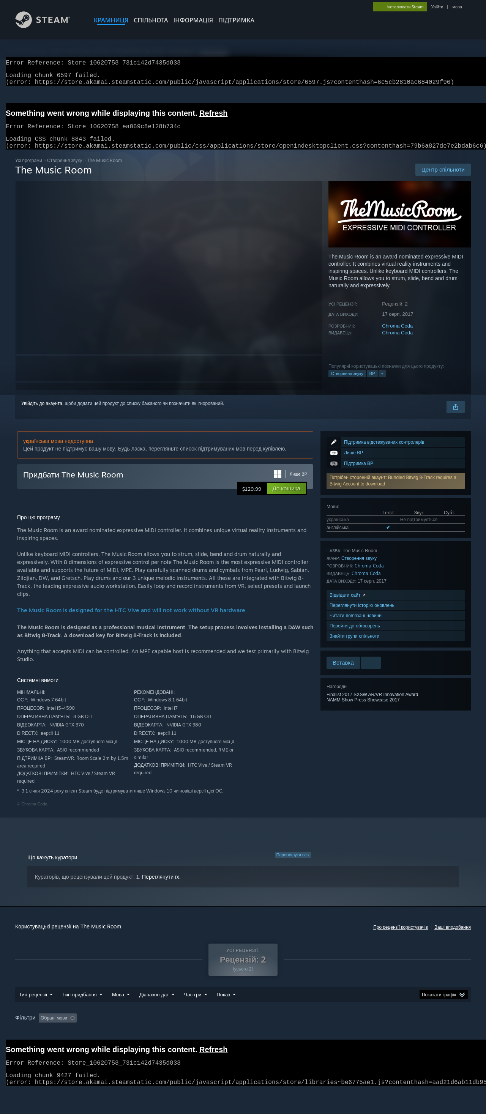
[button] (286, 498)
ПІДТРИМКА (236, 20)
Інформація (193, 20)
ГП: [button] (416, 1032)
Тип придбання (79, 1009)
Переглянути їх (160, 886)
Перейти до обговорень (355, 635)
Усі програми (28, 169)
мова (457, 6)
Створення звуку (64, 169)
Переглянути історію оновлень (362, 614)
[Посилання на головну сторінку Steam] (48, 26)
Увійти (437, 6)
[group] (243, 1037)
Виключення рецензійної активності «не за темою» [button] (152, 1032)
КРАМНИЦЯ (111, 20)
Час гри (193, 1009)
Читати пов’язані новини (356, 624)
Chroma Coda (397, 335)
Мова (118, 1009)
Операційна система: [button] (353, 1032)
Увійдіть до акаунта (41, 412)
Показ (223, 1009)
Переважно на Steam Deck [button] (289, 1032)
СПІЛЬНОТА (151, 20)
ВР (372, 382)
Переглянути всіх (292, 864)
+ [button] (382, 382)
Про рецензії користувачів (400, 936)
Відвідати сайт (348, 604)
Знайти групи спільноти (354, 645)
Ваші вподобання (452, 936)
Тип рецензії (33, 1009)
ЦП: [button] (395, 1032)
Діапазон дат (154, 1009)
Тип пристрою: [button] (32, 1042)
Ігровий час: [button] (233, 1032)
